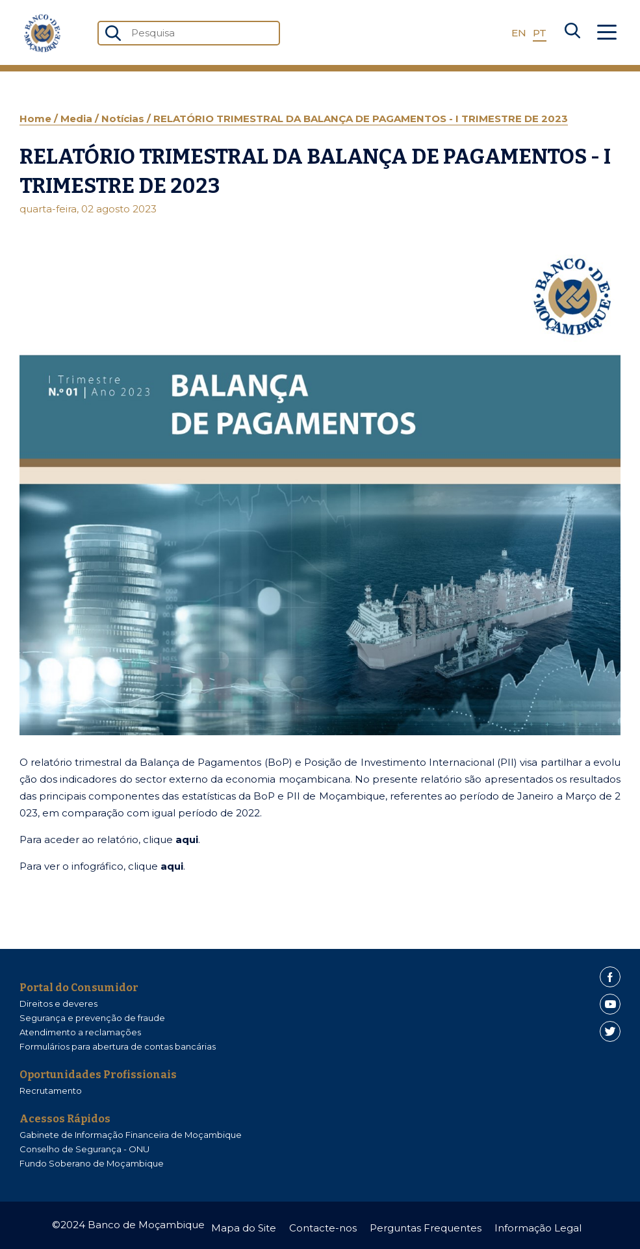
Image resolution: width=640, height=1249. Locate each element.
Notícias (124, 118)
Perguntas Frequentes (425, 1228)
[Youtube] (610, 1004)
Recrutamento (50, 1090)
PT (539, 33)
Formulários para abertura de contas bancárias (117, 1046)
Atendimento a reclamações (80, 1032)
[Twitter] (610, 1031)
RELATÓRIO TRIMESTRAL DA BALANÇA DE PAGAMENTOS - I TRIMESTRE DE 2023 (360, 118)
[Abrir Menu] (607, 33)
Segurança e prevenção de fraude (92, 1018)
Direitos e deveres (58, 1003)
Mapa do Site (243, 1228)
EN (518, 33)
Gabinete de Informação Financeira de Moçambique (130, 1134)
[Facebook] (610, 976)
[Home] (42, 33)
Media (77, 118)
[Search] (572, 33)
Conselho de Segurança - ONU (84, 1149)
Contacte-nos (323, 1228)
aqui (186, 839)
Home (36, 118)
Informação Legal (538, 1228)
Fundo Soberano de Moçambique (91, 1163)
